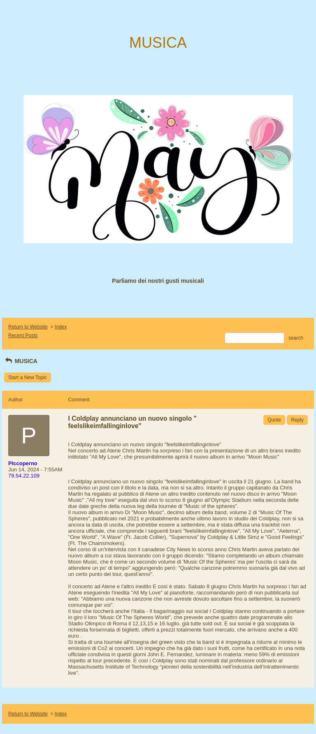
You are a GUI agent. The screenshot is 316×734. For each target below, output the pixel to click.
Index (61, 327)
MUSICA (20, 361)
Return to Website (28, 327)
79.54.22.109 (24, 476)
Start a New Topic (27, 377)
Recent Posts (22, 335)
